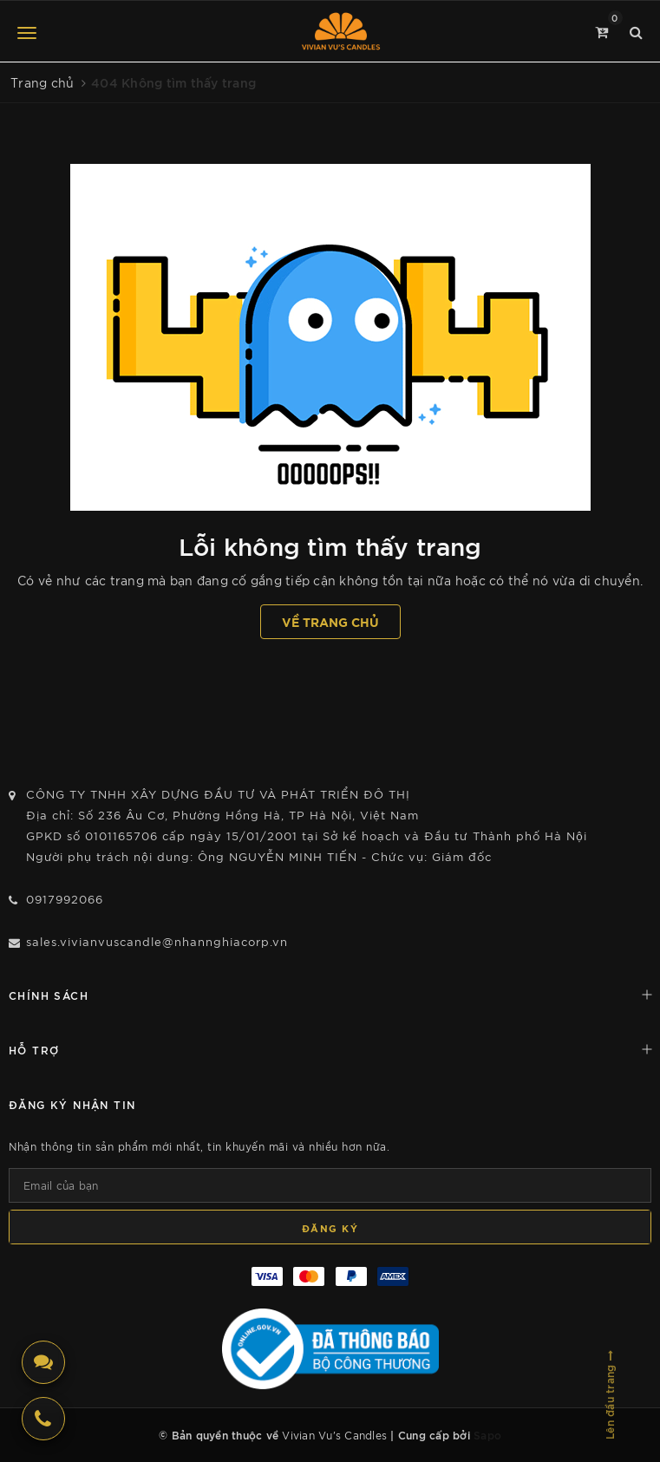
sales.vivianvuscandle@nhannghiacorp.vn (157, 941)
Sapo (487, 1434)
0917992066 (64, 898)
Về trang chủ (330, 621)
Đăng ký (330, 1227)
